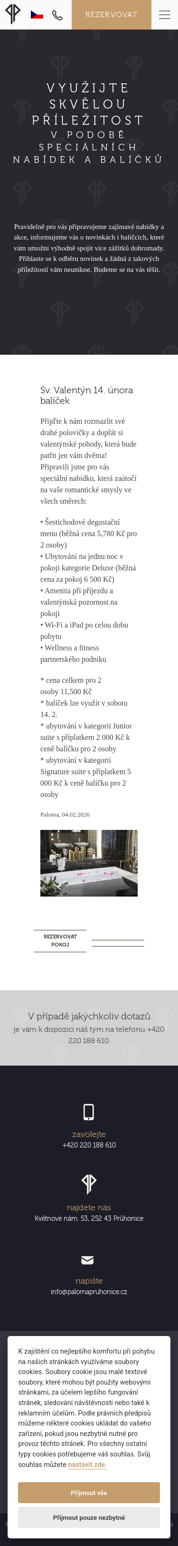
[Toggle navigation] (164, 15)
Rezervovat (111, 14)
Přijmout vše (89, 1492)
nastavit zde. (87, 1465)
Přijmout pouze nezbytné (89, 1517)
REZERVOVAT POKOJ (60, 941)
